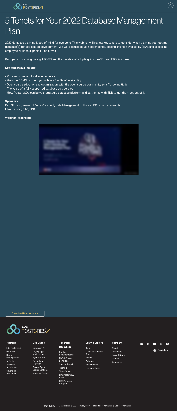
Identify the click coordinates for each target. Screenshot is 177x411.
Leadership (117, 351)
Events (89, 357)
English (162, 350)
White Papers (92, 364)
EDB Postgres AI (13, 348)
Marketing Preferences (102, 406)
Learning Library (93, 368)
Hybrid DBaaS (39, 357)
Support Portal (66, 364)
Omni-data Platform (38, 362)
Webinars (90, 361)
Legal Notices (64, 406)
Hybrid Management (12, 356)
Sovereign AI (38, 348)
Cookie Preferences (123, 406)
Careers (115, 358)
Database (10, 351)
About (115, 348)
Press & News (118, 355)
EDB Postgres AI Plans (66, 376)
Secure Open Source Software (41, 368)
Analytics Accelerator (11, 365)
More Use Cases (40, 373)
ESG (74, 406)
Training (63, 368)
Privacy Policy (84, 406)
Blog (88, 348)
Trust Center (65, 371)
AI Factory (11, 361)
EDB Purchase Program (65, 382)
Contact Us (117, 362)
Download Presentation (25, 313)
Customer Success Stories (94, 352)
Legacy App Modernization (39, 352)
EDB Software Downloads (65, 359)
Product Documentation (66, 353)
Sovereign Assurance (11, 372)
